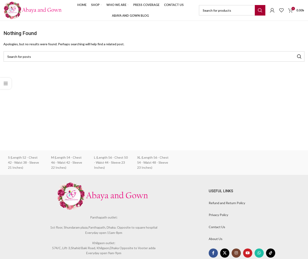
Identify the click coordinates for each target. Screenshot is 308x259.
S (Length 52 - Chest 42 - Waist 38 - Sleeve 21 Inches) (23, 162)
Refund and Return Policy (227, 203)
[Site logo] (32, 10)
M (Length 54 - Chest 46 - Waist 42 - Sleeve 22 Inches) (66, 162)
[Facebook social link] (213, 253)
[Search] (232, 10)
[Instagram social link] (236, 253)
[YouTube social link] (247, 253)
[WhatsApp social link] (259, 253)
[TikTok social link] (270, 253)
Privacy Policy (218, 215)
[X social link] (224, 253)
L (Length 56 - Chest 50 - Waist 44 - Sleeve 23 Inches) (111, 162)
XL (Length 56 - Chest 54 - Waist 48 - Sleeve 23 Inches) (153, 162)
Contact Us (217, 227)
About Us (215, 239)
